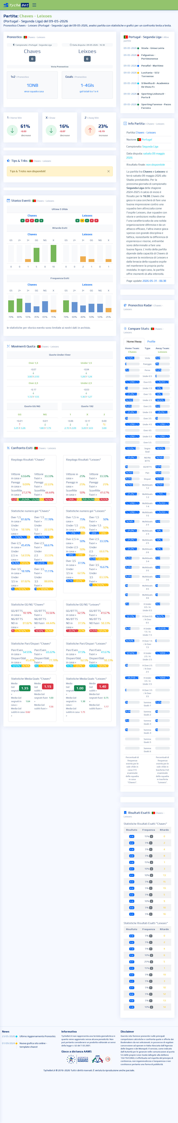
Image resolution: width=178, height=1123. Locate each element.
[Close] (108, 171)
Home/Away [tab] (134, 389)
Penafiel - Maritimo (152, 65)
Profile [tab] (151, 389)
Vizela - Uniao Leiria (152, 48)
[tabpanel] (147, 613)
